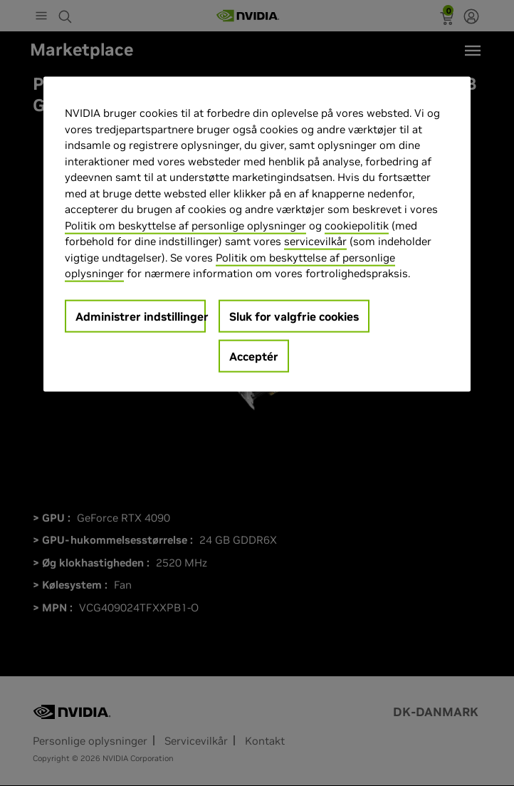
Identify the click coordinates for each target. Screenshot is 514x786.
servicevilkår (315, 241)
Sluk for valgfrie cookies (294, 316)
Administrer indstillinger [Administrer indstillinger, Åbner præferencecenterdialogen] (140, 316)
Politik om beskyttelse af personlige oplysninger (185, 225)
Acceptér (253, 356)
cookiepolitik (357, 225)
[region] (257, 234)
